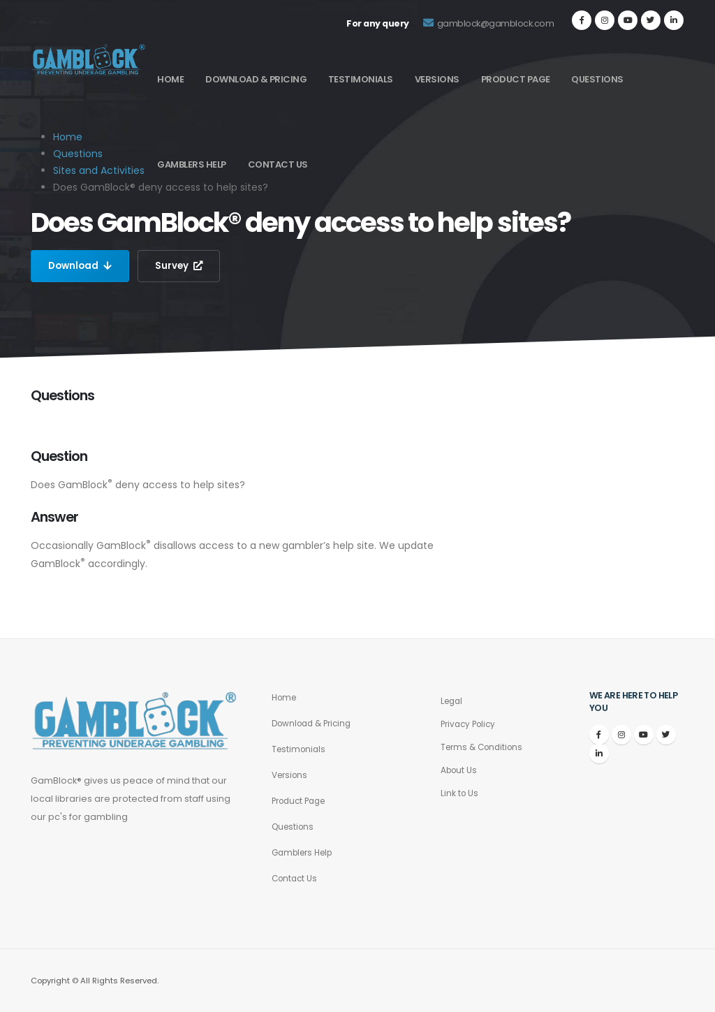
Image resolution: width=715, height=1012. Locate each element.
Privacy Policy (471, 724)
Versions (437, 79)
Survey (182, 266)
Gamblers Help (191, 164)
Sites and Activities (99, 170)
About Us (460, 770)
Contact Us (278, 164)
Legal (453, 701)
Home (170, 79)
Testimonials (360, 79)
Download (81, 266)
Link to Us (460, 793)
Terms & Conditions (485, 747)
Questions (597, 79)
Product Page (515, 79)
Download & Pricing (256, 79)
